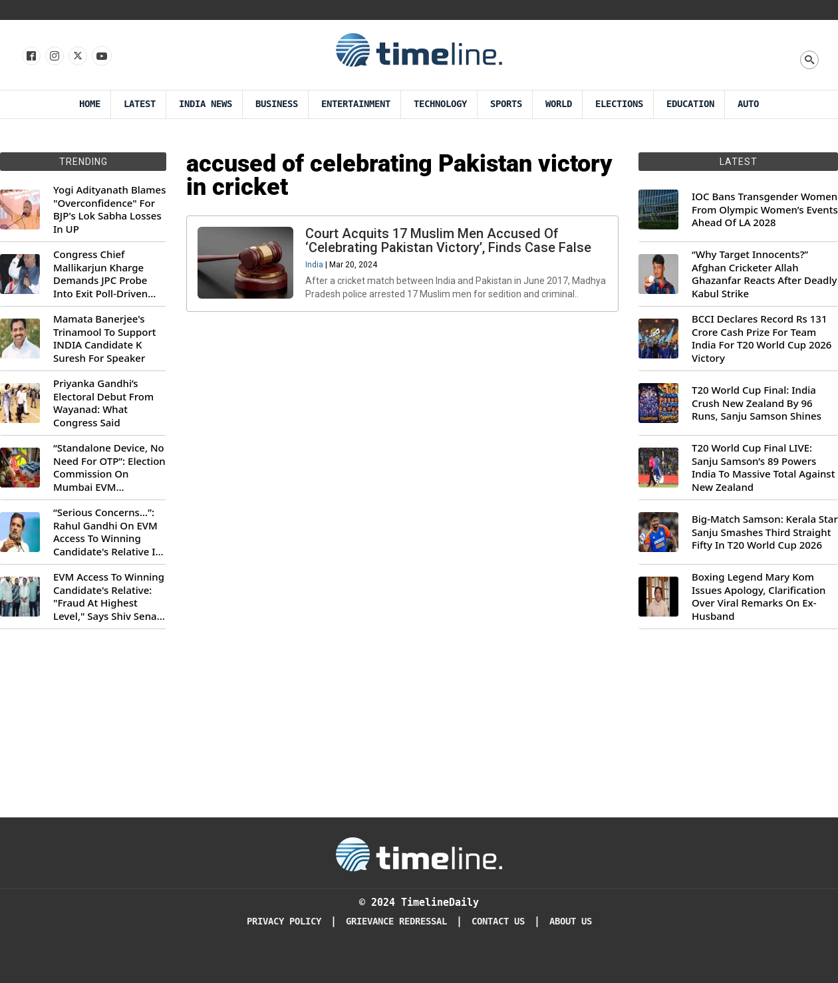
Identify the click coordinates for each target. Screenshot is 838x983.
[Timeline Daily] (419, 853)
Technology (440, 104)
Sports (506, 104)
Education (690, 104)
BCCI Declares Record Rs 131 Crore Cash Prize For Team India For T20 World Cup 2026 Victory (761, 338)
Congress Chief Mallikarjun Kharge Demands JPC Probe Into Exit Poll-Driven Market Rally (100, 274)
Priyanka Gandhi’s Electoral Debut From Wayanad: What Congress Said (103, 403)
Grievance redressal (396, 921)
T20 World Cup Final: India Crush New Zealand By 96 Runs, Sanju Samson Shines (756, 403)
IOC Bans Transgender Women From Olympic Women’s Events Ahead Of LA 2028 (765, 209)
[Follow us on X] (77, 57)
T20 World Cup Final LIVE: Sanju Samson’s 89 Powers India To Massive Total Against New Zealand (763, 467)
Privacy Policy (284, 921)
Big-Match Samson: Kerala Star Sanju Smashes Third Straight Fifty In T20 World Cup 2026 (765, 532)
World (558, 104)
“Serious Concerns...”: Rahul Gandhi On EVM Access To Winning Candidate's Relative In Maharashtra (107, 532)
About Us (570, 921)
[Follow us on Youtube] (101, 57)
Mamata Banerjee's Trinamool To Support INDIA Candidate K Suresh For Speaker (104, 338)
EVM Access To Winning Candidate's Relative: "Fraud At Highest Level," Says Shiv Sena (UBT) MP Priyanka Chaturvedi (108, 597)
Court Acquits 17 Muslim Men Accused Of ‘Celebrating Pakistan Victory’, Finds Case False (451, 243)
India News (205, 104)
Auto (748, 104)
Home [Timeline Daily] (89, 104)
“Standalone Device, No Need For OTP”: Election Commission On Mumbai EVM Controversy (109, 467)
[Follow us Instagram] (53, 57)
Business (276, 104)
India (317, 267)
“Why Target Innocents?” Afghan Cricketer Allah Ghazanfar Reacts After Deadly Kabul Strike (764, 274)
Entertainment (355, 104)
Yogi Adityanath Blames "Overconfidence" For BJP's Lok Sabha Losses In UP (109, 209)
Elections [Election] (619, 104)
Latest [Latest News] (140, 104)
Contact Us (498, 921)
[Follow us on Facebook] (30, 57)
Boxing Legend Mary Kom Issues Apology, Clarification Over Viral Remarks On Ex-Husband (758, 597)
